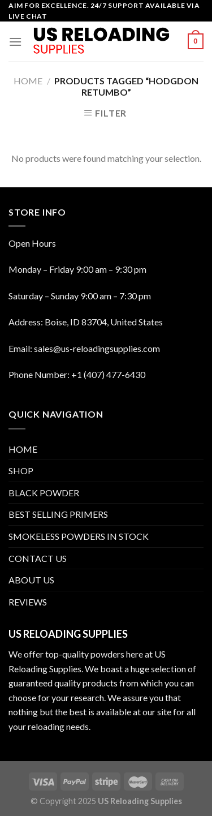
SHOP (20, 470)
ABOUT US (31, 579)
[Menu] (15, 41)
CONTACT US (37, 558)
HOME (22, 449)
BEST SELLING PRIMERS (58, 514)
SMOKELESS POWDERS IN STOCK (78, 536)
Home (28, 80)
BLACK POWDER (43, 492)
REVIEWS (27, 601)
